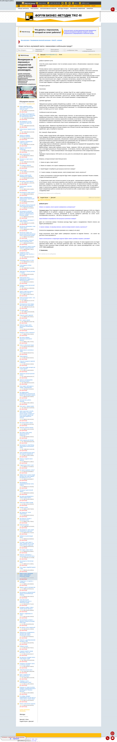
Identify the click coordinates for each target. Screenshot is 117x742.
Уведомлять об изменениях (39, 50)
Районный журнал (24, 524)
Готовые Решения (55, 6)
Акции (93, 6)
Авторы (40, 6)
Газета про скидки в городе (26, 502)
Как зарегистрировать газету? (27, 470)
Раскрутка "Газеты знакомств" (27, 332)
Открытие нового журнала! (26, 315)
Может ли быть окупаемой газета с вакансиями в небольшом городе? (26, 575)
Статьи (29, 6)
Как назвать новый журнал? (27, 181)
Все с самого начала (25, 320)
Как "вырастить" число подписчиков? (25, 513)
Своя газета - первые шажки (27, 406)
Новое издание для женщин (27, 440)
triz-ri (76, 3)
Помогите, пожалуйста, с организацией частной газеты (27, 555)
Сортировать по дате (31, 103)
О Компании (79, 6)
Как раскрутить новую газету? (27, 192)
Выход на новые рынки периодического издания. (26, 175)
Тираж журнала (23, 356)
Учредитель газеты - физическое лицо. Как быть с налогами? (27, 254)
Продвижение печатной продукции (40, 40)
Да (10, 739)
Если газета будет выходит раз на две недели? (27, 368)
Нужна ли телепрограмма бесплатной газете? (26, 380)
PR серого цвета (24, 310)
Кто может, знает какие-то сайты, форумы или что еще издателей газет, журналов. (27, 544)
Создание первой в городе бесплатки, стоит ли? (26, 651)
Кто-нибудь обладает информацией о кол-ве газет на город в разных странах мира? (28, 697)
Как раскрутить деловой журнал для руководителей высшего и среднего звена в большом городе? (27, 213)
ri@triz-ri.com (85, 3)
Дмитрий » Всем (24, 719)
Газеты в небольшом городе (27, 345)
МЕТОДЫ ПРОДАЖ (63, 8)
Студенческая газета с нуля (27, 465)
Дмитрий (42, 54)
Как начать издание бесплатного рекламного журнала (26, 339)
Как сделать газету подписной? (27, 627)
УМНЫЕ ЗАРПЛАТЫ (23, 8)
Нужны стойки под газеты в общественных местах (26, 292)
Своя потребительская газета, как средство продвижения (27, 453)
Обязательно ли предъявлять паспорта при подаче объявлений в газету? (27, 634)
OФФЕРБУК (90, 8)
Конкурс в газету (24, 507)
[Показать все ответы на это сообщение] (49, 193)
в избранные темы (72, 50)
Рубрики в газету (24, 646)
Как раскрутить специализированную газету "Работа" (27, 484)
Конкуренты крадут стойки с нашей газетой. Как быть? (27, 608)
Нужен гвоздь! (23, 170)
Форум (34, 6)
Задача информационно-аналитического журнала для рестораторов (27, 199)
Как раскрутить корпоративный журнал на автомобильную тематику (27, 594)
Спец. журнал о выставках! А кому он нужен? (27, 221)
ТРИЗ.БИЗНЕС (34, 8)
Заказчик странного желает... (27, 427)
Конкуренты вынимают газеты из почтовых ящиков (27, 664)
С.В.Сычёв (33, 740)
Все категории (25, 40)
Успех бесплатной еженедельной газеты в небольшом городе (25, 601)
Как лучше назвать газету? (26, 422)
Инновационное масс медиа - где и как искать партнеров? (27, 304)
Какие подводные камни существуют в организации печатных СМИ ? (26, 108)
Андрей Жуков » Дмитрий (27, 721)
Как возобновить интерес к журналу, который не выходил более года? (27, 621)
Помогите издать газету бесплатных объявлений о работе (26, 326)
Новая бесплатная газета (26, 669)
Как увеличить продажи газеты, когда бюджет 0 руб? (27, 658)
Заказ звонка (42, 3)
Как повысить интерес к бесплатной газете (26, 519)
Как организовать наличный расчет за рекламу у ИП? (27, 241)
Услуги (46, 6)
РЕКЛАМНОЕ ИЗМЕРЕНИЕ (77, 8)
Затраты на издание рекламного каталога (25, 136)
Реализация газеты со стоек (27, 260)
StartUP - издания (57, 40)
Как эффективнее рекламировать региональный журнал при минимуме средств (27, 394)
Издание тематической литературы (25, 148)
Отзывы (71, 6)
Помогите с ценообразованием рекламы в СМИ (27, 640)
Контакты (87, 6)
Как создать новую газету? (26, 549)
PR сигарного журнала (25, 165)
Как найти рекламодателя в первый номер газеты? (27, 497)
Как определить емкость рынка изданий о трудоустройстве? (27, 247)
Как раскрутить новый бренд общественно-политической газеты (27, 446)
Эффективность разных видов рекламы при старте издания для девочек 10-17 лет (27, 476)
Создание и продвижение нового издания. (26, 142)
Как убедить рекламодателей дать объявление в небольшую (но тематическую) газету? (27, 115)
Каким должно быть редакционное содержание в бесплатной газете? (27, 279)
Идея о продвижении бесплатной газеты (25, 675)
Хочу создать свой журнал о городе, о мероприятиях (27, 386)
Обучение (65, 6)
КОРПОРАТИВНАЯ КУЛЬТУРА (48, 8)
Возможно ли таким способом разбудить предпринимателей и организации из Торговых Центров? (28, 689)
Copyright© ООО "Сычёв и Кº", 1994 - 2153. (28, 739)
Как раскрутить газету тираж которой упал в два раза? (27, 530)
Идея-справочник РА (25, 154)
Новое (23, 6)
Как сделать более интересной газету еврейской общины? (27, 205)
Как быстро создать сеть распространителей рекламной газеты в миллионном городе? (27, 234)
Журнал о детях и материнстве (27, 587)
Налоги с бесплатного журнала (27, 703)
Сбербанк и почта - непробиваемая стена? (25, 681)
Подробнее (16, 739)
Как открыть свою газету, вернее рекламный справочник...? (26, 434)
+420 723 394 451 (55, 3)
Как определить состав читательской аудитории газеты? (26, 123)
